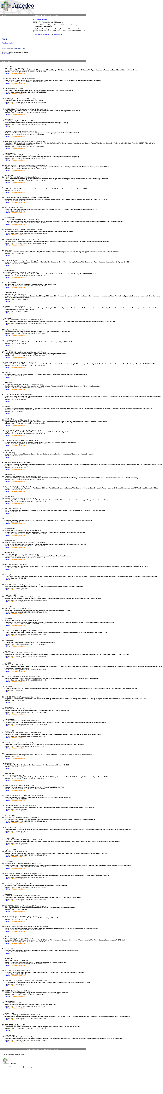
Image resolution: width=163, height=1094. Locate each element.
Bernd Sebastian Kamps (43, 34)
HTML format (6, 54)
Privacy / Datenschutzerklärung (12, 1067)
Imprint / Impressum (30, 1067)
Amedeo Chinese (40, 19)
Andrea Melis (58, 34)
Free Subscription (7, 43)
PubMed (7, 73)
